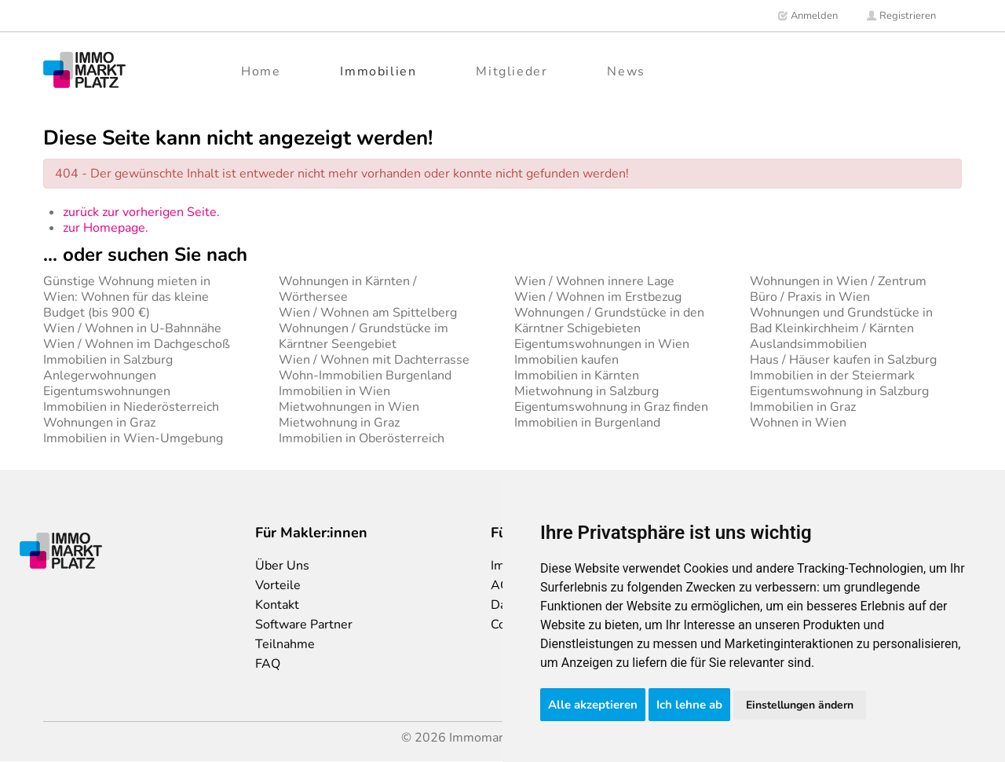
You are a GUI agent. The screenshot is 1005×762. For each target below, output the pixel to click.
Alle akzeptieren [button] (593, 705)
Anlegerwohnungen (99, 375)
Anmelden (807, 16)
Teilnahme (285, 644)
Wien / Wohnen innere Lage (594, 281)
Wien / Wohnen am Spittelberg (368, 312)
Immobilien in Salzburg (108, 359)
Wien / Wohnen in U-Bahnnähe (132, 328)
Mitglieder (511, 71)
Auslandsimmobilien (808, 344)
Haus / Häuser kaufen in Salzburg (843, 359)
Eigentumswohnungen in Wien (601, 344)
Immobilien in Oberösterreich (361, 438)
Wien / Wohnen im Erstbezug (598, 297)
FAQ (267, 663)
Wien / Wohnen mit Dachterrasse (374, 359)
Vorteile (278, 585)
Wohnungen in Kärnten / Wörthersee (348, 289)
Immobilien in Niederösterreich (131, 407)
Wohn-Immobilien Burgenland (365, 375)
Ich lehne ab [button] (689, 705)
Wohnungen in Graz (99, 422)
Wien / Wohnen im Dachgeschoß (136, 344)
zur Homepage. (105, 227)
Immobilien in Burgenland (587, 422)
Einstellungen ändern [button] (799, 705)
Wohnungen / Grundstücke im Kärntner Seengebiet (363, 336)
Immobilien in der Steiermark (832, 375)
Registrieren (901, 16)
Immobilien (378, 71)
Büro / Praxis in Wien (810, 297)
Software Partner (304, 624)
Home (260, 71)
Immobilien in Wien (334, 391)
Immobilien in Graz (803, 407)
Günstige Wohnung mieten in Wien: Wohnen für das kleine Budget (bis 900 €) (126, 297)
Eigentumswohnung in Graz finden (611, 407)
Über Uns (282, 565)
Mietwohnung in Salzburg (586, 391)
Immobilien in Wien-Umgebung (133, 438)
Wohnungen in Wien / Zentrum (838, 281)
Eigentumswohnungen (106, 391)
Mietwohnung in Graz (339, 422)
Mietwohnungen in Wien (349, 407)
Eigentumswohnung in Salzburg (839, 391)
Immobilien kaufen (566, 359)
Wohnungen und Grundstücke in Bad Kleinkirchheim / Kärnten (841, 320)
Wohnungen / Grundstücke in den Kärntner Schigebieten (609, 320)
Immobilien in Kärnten (576, 375)
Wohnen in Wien (798, 422)
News (626, 71)
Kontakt (277, 605)
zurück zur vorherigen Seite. (141, 212)
